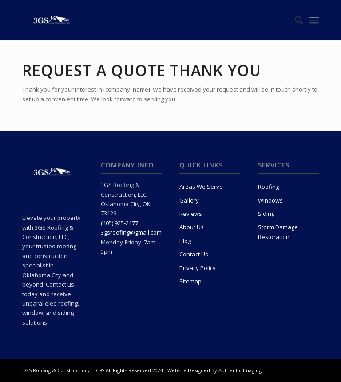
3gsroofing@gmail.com (131, 232)
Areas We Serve (201, 187)
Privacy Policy (197, 268)
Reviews (190, 214)
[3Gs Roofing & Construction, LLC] (52, 20)
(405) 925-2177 (119, 223)
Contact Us (193, 254)
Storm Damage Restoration (278, 231)
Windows (270, 200)
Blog (185, 241)
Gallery (189, 200)
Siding (266, 214)
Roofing (268, 187)
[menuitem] (294, 20)
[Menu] (314, 20)
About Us (191, 227)
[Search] (294, 20)
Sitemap (190, 281)
